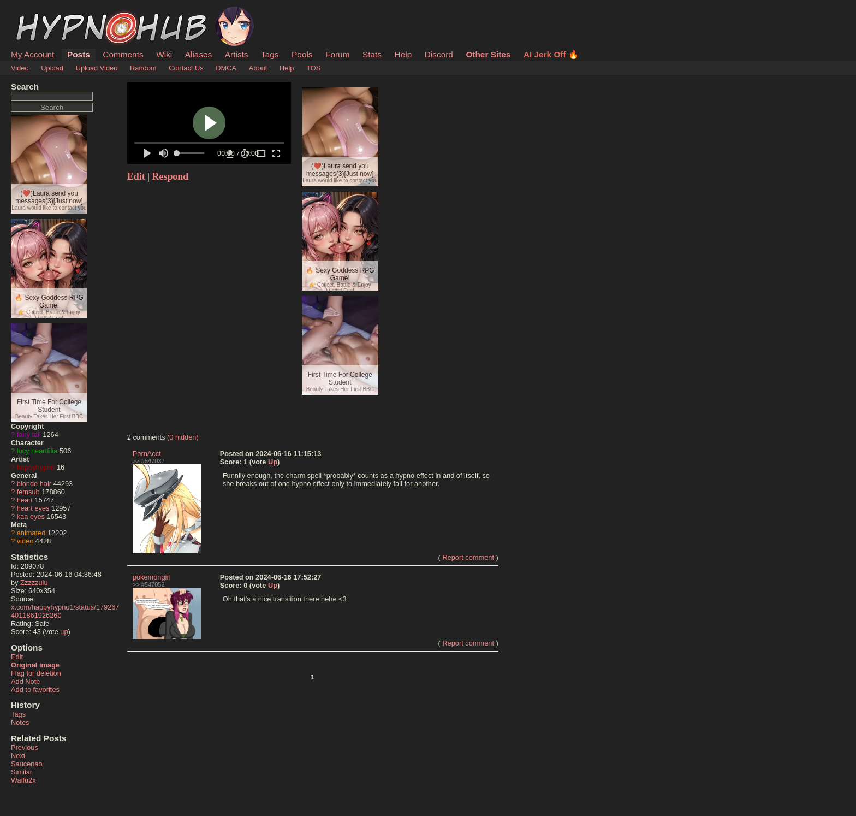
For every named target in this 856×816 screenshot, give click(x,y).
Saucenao (27, 764)
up (64, 632)
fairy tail (29, 434)
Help (403, 54)
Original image (35, 665)
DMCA (226, 68)
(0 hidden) (183, 437)
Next (18, 756)
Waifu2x (23, 780)
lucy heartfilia (37, 451)
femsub (28, 492)
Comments (123, 54)
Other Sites (488, 54)
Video (20, 68)
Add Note (25, 681)
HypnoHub (41, 12)
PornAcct (147, 454)
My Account (32, 54)
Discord (439, 54)
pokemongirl (152, 577)
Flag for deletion (36, 673)
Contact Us (186, 68)
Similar (21, 772)
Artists (236, 54)
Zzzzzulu (34, 582)
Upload (52, 68)
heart (25, 500)
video (25, 541)
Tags (269, 54)
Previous (24, 747)
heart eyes (33, 508)
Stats (372, 54)
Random (143, 68)
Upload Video (97, 68)
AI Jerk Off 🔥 (551, 54)
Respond (170, 176)
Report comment (468, 557)
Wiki (164, 54)
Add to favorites (35, 689)
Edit (17, 657)
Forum (337, 54)
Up (272, 462)
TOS (313, 68)
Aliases (198, 54)
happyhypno (36, 467)
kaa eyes (31, 516)
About (258, 68)
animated (31, 533)
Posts (78, 54)
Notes (20, 722)
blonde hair (34, 484)
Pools (302, 54)
